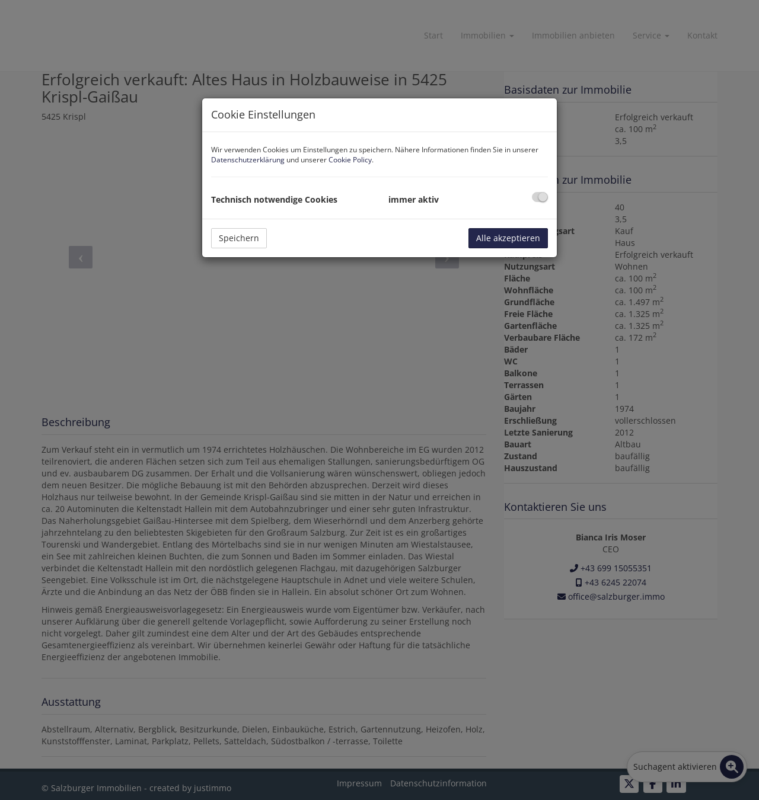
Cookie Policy (350, 160)
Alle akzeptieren (508, 238)
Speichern (239, 238)
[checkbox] (540, 197)
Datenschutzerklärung (248, 160)
